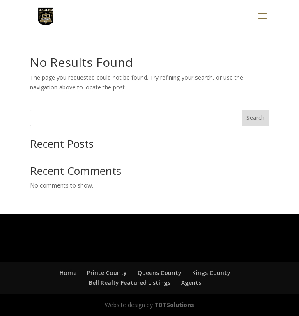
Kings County (211, 273)
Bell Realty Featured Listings (129, 282)
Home (68, 273)
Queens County (160, 273)
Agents (191, 282)
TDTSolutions (173, 305)
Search (255, 117)
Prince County (107, 273)
